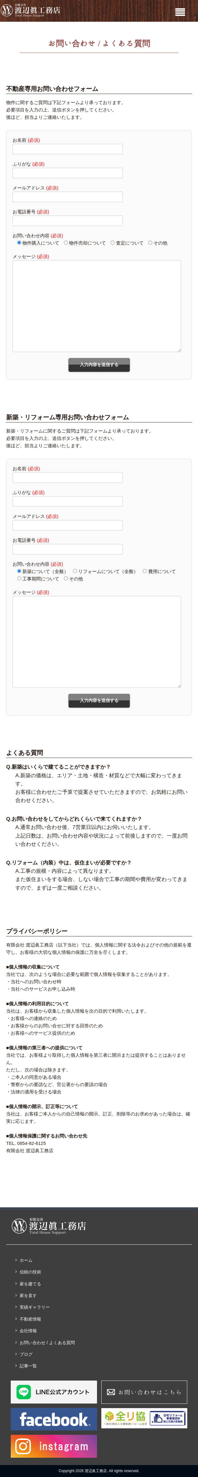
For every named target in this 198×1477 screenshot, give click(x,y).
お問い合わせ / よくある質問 (47, 1342)
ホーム (26, 1260)
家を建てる (30, 1283)
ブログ (26, 1354)
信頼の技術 (30, 1271)
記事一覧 (28, 1365)
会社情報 (28, 1330)
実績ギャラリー (35, 1307)
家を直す (28, 1295)
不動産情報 (30, 1319)
